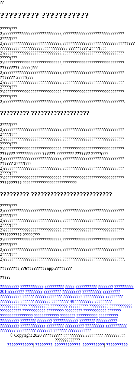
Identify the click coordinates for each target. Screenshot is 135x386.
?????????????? (48, 296)
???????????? (31, 286)
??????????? (86, 286)
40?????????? (81, 301)
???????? (105, 286)
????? (70, 286)
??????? (27, 301)
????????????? (46, 315)
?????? (28, 296)
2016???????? (12, 291)
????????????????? (16, 315)
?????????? (9, 286)
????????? (34, 291)
